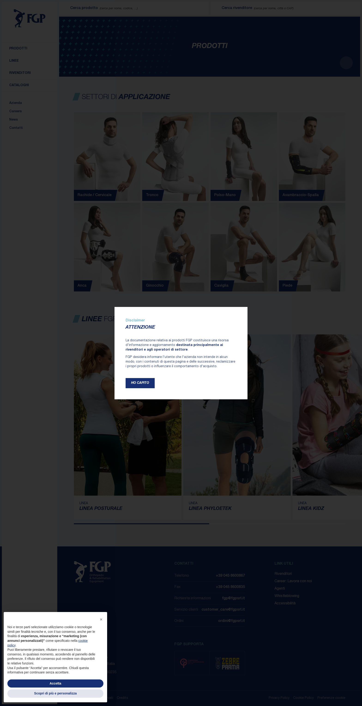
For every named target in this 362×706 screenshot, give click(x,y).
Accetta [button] (55, 683)
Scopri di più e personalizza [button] (55, 693)
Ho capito (140, 383)
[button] (101, 619)
